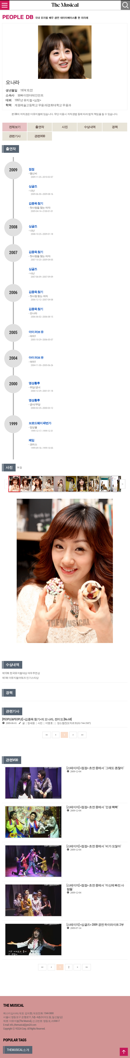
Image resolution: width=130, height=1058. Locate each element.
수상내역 (90, 127)
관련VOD (39, 136)
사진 (65, 127)
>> (82, 734)
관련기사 (15, 136)
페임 (31, 440)
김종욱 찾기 (36, 203)
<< (47, 734)
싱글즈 (33, 186)
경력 (115, 127)
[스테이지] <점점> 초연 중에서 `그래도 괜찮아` (95, 768)
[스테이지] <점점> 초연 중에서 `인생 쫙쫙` (92, 807)
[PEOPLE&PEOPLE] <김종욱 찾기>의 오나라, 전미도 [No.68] (37, 719)
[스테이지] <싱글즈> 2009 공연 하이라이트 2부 (95, 924)
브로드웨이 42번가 (40, 423)
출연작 (39, 127)
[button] (122, 484)
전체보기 (15, 127)
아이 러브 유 (36, 332)
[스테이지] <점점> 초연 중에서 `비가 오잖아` (94, 846)
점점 (31, 169)
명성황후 (34, 383)
